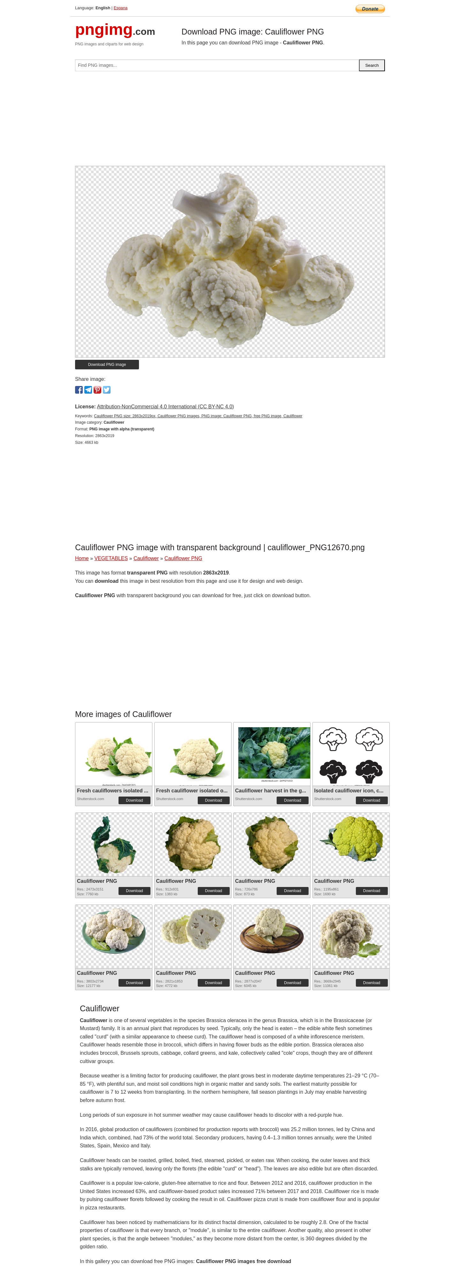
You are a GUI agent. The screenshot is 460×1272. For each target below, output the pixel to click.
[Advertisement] (230, 121)
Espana (120, 7)
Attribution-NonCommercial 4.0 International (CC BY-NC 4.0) (165, 406)
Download (134, 800)
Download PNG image (107, 364)
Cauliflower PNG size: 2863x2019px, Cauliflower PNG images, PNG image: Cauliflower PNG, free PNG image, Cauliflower (198, 416)
